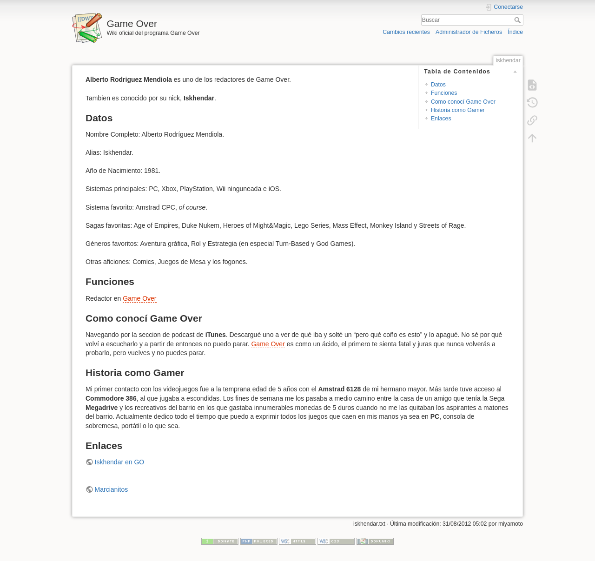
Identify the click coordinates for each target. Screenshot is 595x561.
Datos (438, 84)
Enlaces (441, 118)
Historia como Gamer (458, 110)
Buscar (518, 20)
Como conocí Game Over (463, 102)
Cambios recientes (406, 32)
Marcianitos (111, 489)
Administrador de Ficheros (469, 32)
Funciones (444, 93)
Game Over (139, 298)
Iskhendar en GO (120, 462)
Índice (515, 32)
